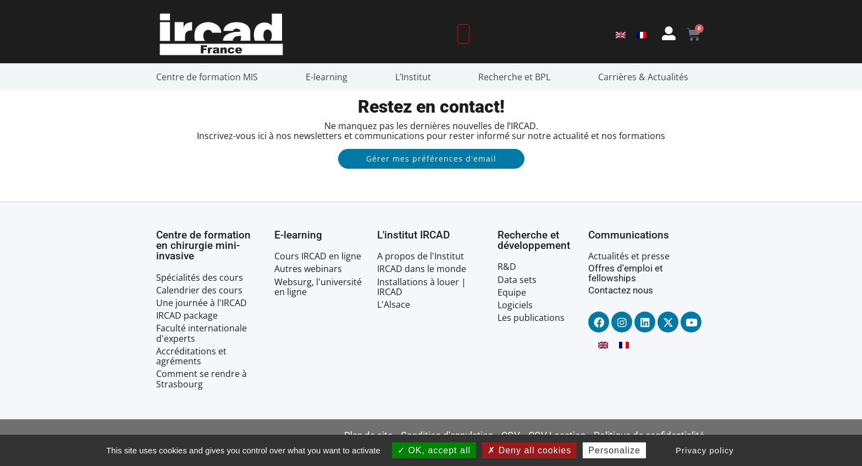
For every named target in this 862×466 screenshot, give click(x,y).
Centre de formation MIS (209, 77)
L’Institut (415, 77)
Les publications (531, 318)
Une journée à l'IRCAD (201, 303)
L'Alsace (393, 304)
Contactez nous (620, 290)
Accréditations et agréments (191, 356)
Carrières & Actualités (646, 77)
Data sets (517, 280)
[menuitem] (620, 34)
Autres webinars (308, 269)
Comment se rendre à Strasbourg (201, 379)
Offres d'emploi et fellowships (625, 273)
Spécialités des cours (199, 277)
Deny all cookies (529, 450)
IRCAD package (187, 315)
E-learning (329, 77)
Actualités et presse (629, 256)
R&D (507, 266)
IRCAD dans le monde (421, 269)
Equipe (512, 292)
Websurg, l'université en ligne (318, 287)
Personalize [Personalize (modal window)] (614, 450)
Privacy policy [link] (705, 450)
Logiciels (515, 305)
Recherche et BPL (517, 77)
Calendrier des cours (199, 290)
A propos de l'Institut (420, 256)
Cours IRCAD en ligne (317, 256)
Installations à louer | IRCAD (421, 287)
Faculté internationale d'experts (201, 333)
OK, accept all (434, 450)
